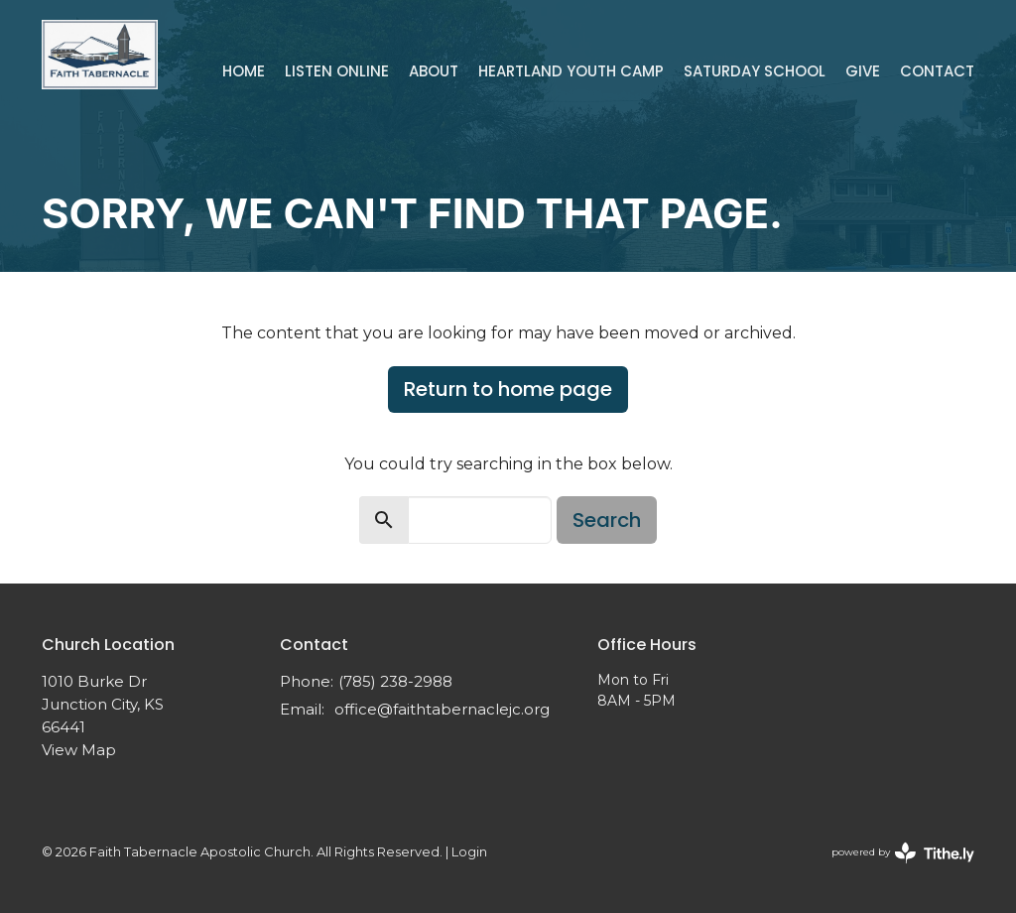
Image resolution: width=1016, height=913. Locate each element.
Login (469, 852)
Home (243, 71)
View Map (79, 749)
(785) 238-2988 (395, 681)
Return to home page (508, 389)
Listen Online (337, 71)
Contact (937, 71)
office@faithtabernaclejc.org (442, 709)
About (433, 71)
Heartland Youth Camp (571, 71)
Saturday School (755, 71)
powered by (902, 853)
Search (606, 520)
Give (862, 71)
